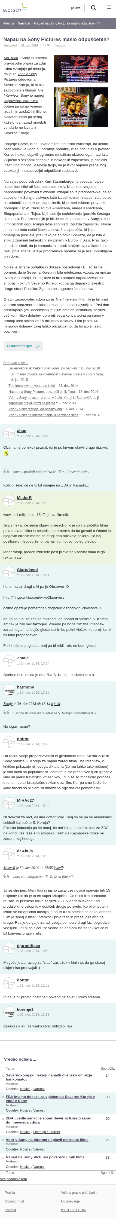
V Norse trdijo (44, 165)
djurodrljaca (28, 946)
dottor (23, 739)
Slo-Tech (11, 58)
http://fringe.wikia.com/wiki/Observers (33, 597)
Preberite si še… (15, 363)
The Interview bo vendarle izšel (31, 386)
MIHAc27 (25, 800)
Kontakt (10, 1210)
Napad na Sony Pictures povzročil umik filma (41, 392)
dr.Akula (25, 851)
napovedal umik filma (21, 101)
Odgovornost (14, 1201)
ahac (21, 431)
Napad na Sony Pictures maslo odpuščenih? (56, 39)
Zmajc (23, 658)
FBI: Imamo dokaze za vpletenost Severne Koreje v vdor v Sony (55, 374)
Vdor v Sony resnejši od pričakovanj (35, 409)
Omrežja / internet (46, 1132)
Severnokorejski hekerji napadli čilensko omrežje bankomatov (49, 1077)
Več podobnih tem (13, 1179)
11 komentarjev (19, 346)
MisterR (24, 497)
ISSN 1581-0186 (73, 1210)
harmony (25, 687)
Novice (25, 1089)
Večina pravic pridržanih (79, 1193)
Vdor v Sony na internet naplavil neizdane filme (43, 415)
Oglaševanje (70, 1201)
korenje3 (25, 1009)
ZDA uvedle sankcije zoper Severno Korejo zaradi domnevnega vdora (49, 1120)
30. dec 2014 (29, 45)
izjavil (55, 704)
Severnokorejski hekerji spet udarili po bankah (42, 368)
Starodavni (27, 570)
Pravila (10, 1193)
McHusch (12, 1083)
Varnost (60, 45)
